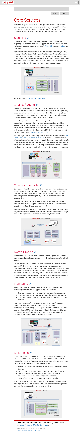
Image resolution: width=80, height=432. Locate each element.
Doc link (37, 431)
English (55, 13)
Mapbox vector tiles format (38, 132)
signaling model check (37, 98)
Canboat (62, 46)
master (64, 13)
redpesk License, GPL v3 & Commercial (34, 425)
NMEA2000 (48, 46)
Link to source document (24, 431)
